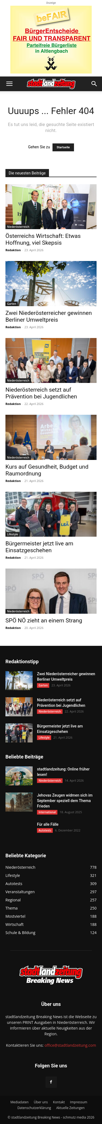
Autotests (45, 830)
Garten (11, 304)
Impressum (78, 1102)
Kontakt (59, 1102)
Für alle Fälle (47, 824)
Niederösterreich (18, 227)
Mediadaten (19, 1102)
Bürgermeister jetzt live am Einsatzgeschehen (39, 547)
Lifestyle (12, 534)
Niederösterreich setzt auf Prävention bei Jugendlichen (41, 393)
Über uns (41, 1102)
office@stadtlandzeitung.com (70, 1045)
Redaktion (13, 250)
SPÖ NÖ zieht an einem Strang (43, 620)
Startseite (63, 147)
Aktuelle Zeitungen (70, 1107)
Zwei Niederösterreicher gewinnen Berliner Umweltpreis (48, 316)
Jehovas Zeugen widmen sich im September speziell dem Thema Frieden (64, 800)
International (47, 812)
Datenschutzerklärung (34, 1107)
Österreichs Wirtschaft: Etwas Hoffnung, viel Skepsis (43, 239)
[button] (9, 83)
